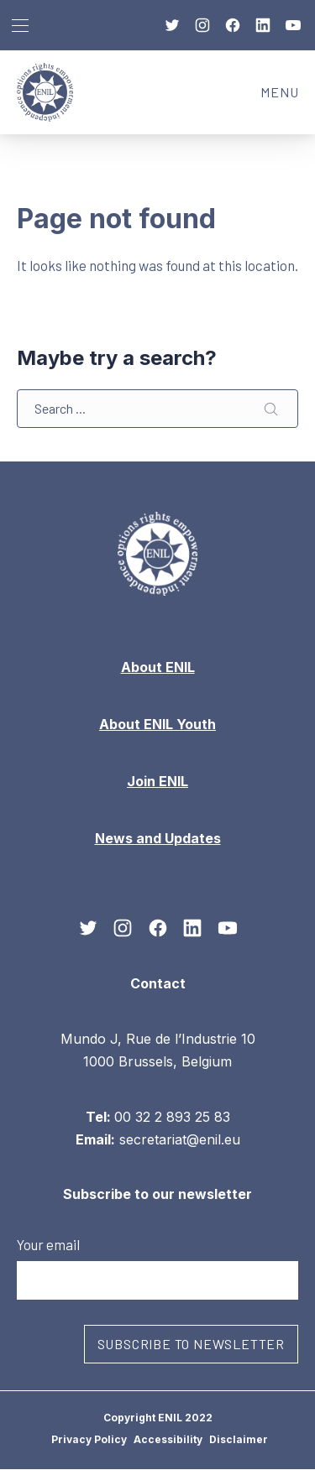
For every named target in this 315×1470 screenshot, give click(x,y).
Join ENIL (157, 781)
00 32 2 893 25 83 (172, 1116)
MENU (287, 97)
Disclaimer (238, 1439)
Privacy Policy (89, 1439)
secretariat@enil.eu (179, 1139)
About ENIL (158, 667)
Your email (157, 1268)
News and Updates (158, 838)
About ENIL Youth (157, 724)
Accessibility (168, 1439)
